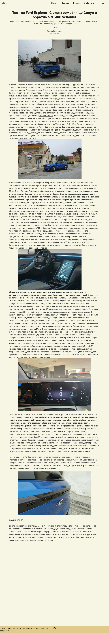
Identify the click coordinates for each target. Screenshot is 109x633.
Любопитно (89, 3)
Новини (76, 3)
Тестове (65, 3)
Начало (54, 3)
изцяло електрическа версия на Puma (26, 136)
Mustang (54, 117)
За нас (101, 3)
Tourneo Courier (46, 125)
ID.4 (68, 134)
